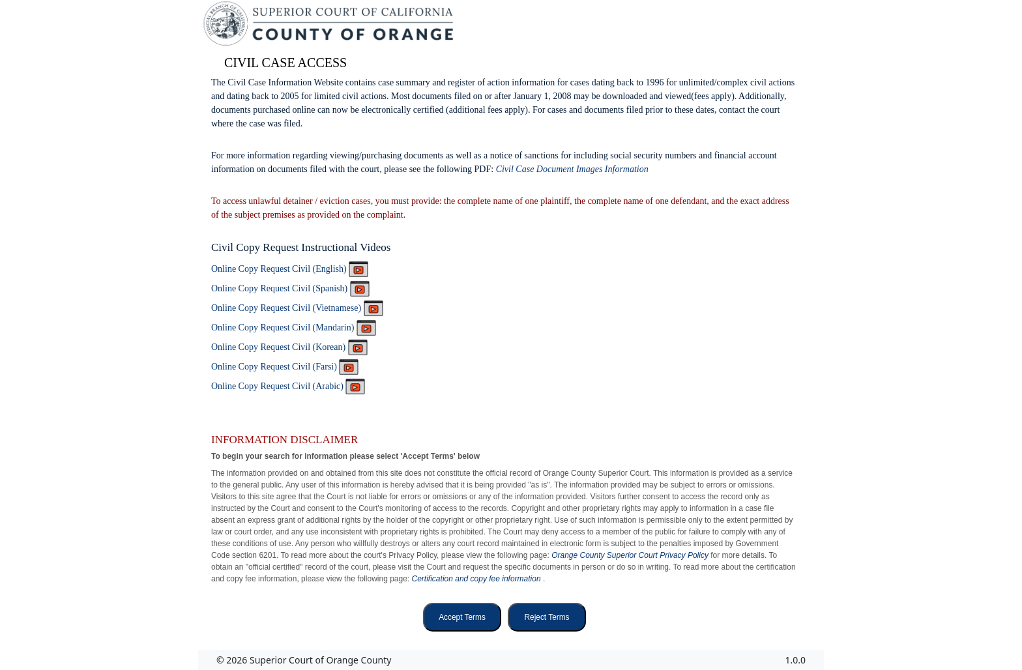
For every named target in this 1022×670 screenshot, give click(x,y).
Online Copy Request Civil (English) (289, 269)
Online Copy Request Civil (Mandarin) (293, 327)
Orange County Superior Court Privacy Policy (630, 555)
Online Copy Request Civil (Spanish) (290, 288)
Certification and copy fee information (477, 578)
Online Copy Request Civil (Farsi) (284, 366)
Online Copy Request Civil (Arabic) (288, 386)
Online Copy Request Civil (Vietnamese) (297, 308)
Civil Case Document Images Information (572, 169)
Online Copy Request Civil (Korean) (289, 347)
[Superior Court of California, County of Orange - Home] (329, 26)
